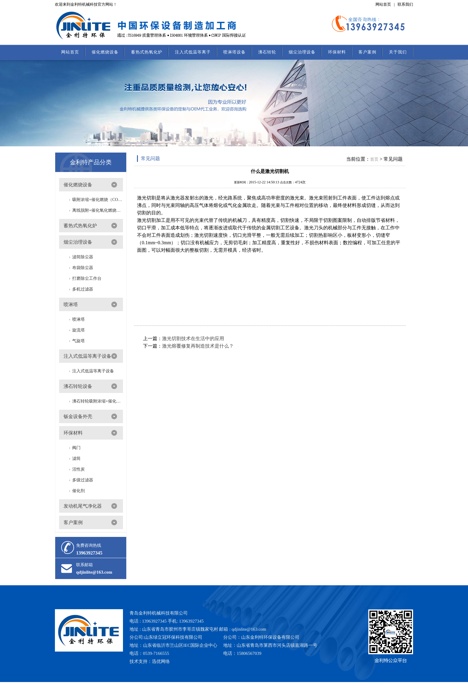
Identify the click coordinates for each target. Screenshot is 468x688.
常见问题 (150, 158)
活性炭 (78, 469)
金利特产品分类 (91, 162)
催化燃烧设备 (105, 52)
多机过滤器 (82, 289)
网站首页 (383, 4)
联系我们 (405, 4)
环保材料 (337, 52)
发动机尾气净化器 (83, 506)
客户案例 (367, 52)
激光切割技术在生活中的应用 (193, 338)
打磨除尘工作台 (86, 278)
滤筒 (76, 458)
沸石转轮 (267, 52)
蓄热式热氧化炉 (146, 52)
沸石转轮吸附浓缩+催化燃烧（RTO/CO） (97, 401)
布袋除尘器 (82, 267)
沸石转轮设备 (78, 386)
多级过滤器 (82, 480)
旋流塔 (78, 330)
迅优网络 (161, 661)
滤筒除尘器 (82, 257)
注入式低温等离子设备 (87, 356)
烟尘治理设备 (302, 52)
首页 (374, 159)
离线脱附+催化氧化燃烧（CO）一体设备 (97, 210)
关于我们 (398, 52)
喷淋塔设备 (234, 52)
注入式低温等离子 (193, 52)
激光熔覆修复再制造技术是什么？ (198, 345)
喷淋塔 (71, 304)
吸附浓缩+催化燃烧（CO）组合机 (97, 199)
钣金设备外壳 (78, 416)
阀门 (76, 448)
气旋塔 (78, 341)
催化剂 (78, 491)
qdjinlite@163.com (94, 572)
